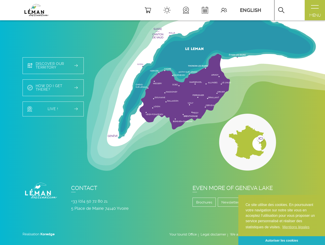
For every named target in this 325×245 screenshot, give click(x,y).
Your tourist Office (183, 234)
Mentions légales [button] (295, 227)
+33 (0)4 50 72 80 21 (89, 201)
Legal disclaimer (213, 234)
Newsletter (230, 202)
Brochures (204, 202)
